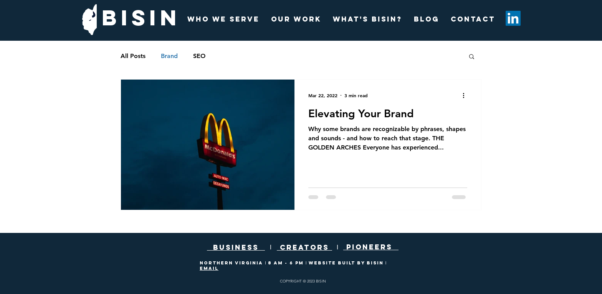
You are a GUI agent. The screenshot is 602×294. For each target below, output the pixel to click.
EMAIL (209, 268)
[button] (471, 57)
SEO (199, 56)
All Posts (133, 56)
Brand (169, 56)
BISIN (141, 17)
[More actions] (466, 95)
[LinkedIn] (513, 18)
